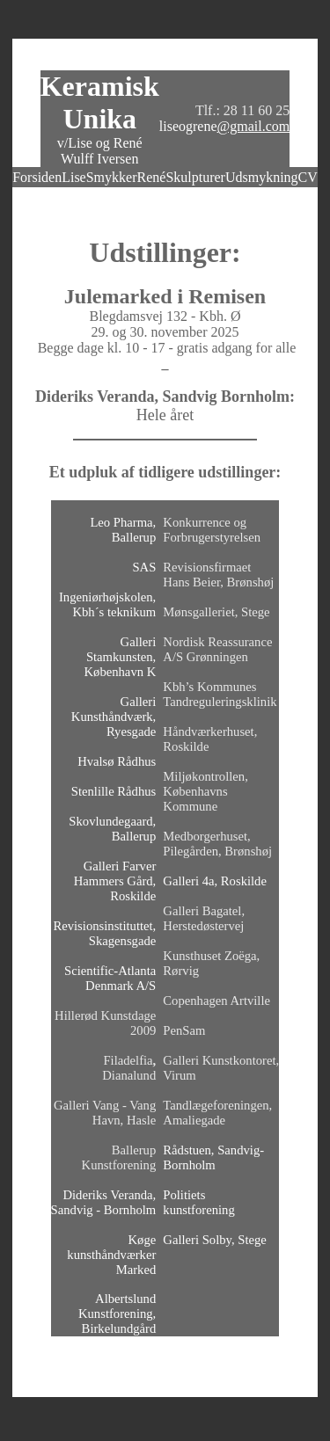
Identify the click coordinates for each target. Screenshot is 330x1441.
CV (308, 177)
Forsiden (37, 177)
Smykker (111, 177)
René (151, 177)
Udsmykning (261, 177)
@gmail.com (253, 126)
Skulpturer (195, 177)
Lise (74, 177)
